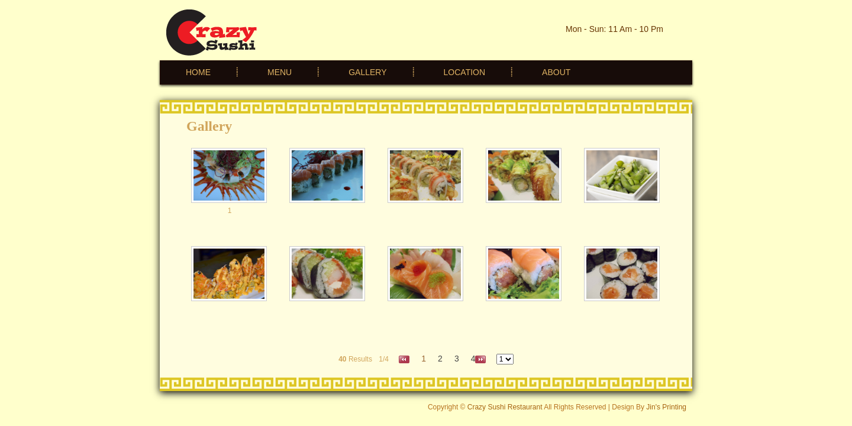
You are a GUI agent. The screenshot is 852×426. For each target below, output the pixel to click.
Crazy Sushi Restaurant (505, 407)
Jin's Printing (666, 407)
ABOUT (556, 72)
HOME (198, 72)
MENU (279, 72)
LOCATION (465, 72)
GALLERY (367, 72)
